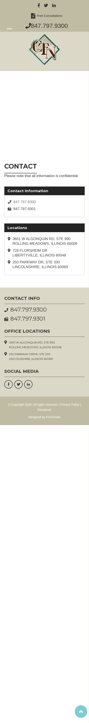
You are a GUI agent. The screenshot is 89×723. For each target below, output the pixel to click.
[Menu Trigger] (9, 28)
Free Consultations (48, 15)
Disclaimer (44, 409)
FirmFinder (53, 417)
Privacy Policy (70, 404)
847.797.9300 (49, 25)
